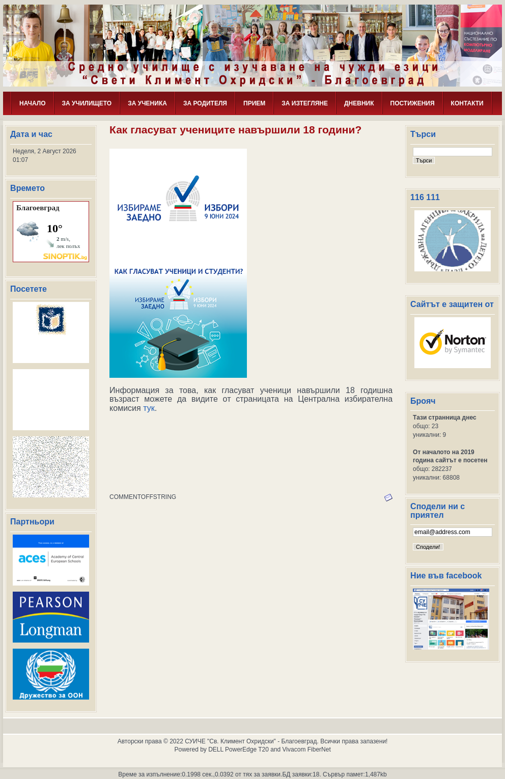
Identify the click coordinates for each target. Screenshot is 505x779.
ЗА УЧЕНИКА (147, 103)
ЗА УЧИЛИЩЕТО (87, 103)
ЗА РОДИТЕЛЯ (205, 103)
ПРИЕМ (254, 103)
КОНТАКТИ (467, 103)
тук (149, 408)
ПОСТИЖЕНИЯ (412, 103)
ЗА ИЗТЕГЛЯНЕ (305, 103)
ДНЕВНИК (359, 103)
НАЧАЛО (32, 103)
